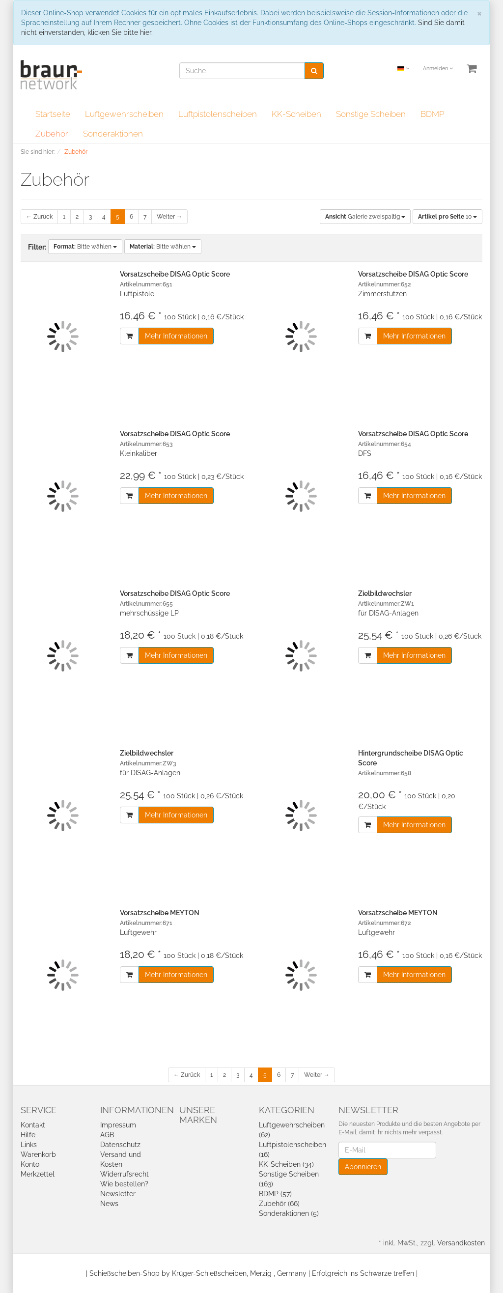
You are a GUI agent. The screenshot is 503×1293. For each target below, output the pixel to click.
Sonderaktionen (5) (289, 1213)
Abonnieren (363, 1167)
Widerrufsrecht (124, 1174)
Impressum (118, 1125)
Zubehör (51, 134)
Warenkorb (38, 1154)
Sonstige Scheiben (371, 114)
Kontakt (33, 1125)
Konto (30, 1164)
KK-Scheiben (296, 114)
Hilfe (28, 1135)
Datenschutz (120, 1145)
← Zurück (39, 216)
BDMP (432, 114)
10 (447, 216)
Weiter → (169, 216)
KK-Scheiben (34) (286, 1164)
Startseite (52, 114)
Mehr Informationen (176, 336)
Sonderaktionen (113, 134)
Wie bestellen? (124, 1184)
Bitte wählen (85, 246)
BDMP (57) (275, 1194)
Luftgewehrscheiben (124, 114)
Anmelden (438, 68)
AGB (107, 1135)
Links (29, 1145)
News (109, 1204)
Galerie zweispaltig (365, 216)
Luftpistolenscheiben (217, 114)
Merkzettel (38, 1174)
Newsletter (118, 1194)
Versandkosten (461, 1243)
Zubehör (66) (279, 1204)
